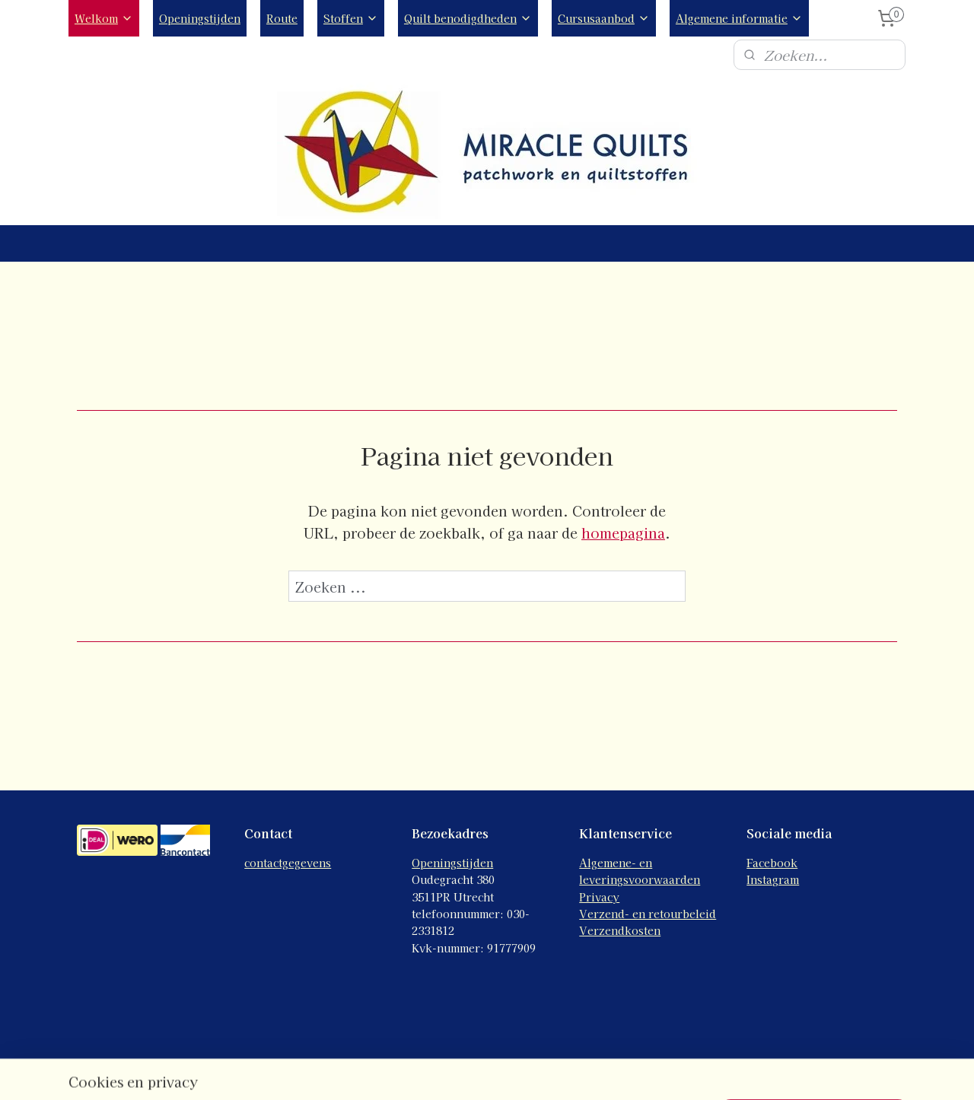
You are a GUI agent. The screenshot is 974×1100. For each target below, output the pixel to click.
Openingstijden (199, 18)
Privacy (599, 896)
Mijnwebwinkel (660, 1072)
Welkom (104, 18)
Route (282, 18)
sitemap (448, 1072)
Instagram (772, 879)
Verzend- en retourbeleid (647, 913)
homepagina (623, 532)
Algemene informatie (739, 18)
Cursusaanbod (604, 18)
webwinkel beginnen (530, 1072)
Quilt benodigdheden (468, 18)
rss (476, 1072)
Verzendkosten (619, 930)
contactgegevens (287, 862)
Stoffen (350, 18)
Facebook (771, 862)
